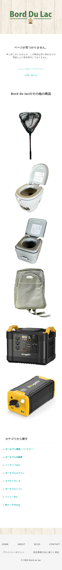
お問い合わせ (31, 75)
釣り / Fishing (12, 505)
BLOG (37, 544)
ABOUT (21, 544)
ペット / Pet (11, 497)
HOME (5, 544)
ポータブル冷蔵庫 (13, 457)
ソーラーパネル (12, 465)
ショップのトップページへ (31, 69)
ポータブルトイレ (13, 489)
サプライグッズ (12, 481)
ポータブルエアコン (15, 473)
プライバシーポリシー (13, 552)
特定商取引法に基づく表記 (46, 552)
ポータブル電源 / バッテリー (19, 449)
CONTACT (54, 544)
